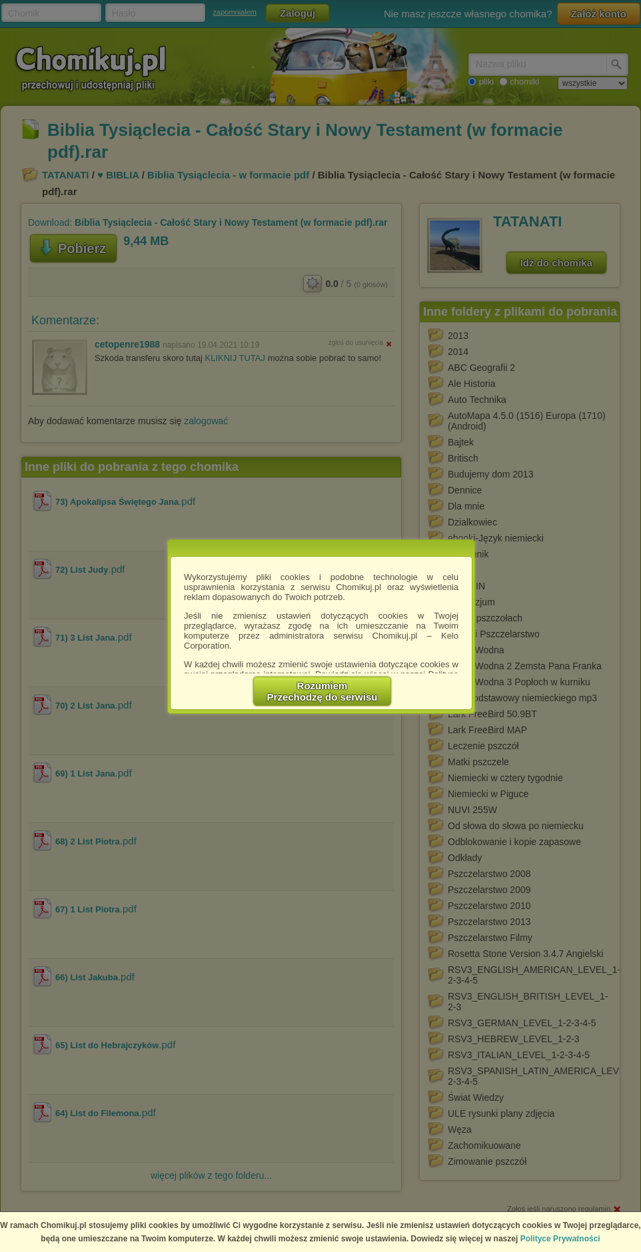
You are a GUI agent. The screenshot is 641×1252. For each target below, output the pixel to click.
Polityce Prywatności (560, 1238)
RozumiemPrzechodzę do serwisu (322, 691)
